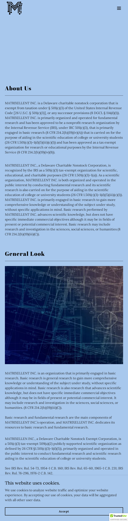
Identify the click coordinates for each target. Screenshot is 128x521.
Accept (64, 511)
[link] (15, 8)
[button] (119, 8)
